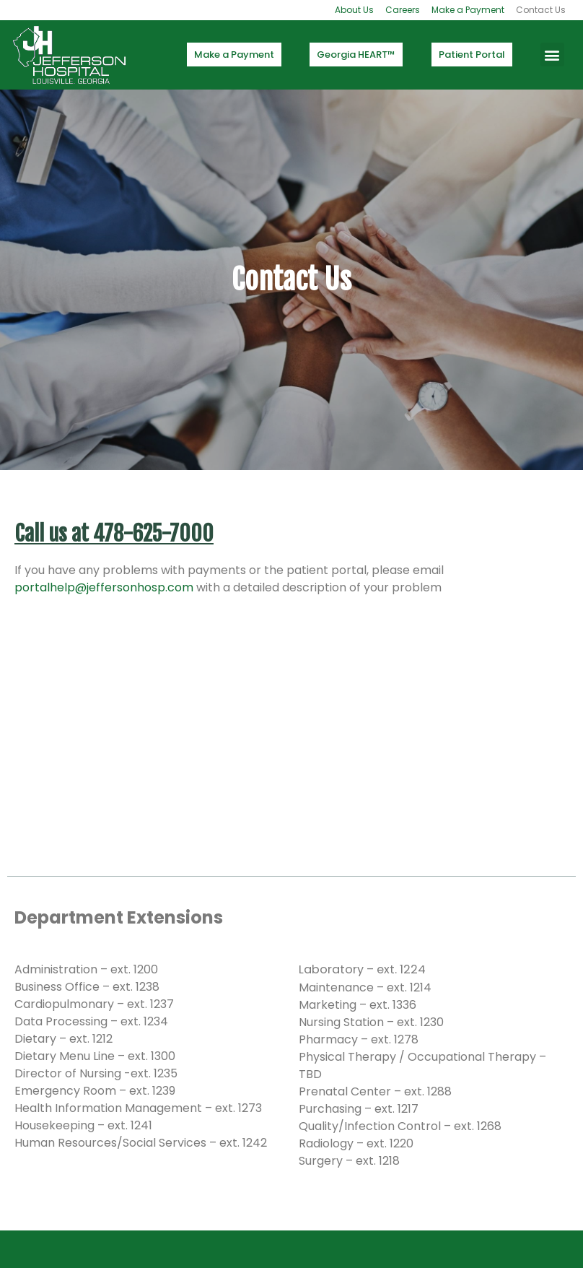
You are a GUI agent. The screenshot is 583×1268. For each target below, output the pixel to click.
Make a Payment (467, 10)
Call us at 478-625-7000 (114, 534)
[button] (552, 54)
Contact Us (541, 10)
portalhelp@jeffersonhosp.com (103, 587)
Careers (402, 10)
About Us (354, 10)
